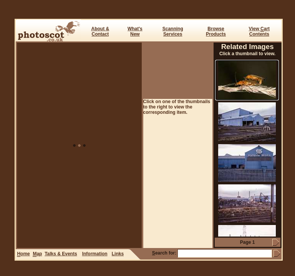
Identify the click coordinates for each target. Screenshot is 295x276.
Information (95, 253)
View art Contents (259, 31)
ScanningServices (172, 31)
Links (118, 253)
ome (23, 254)
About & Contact (100, 31)
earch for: (164, 253)
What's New (135, 31)
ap (37, 254)
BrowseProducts (216, 31)
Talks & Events (61, 253)
